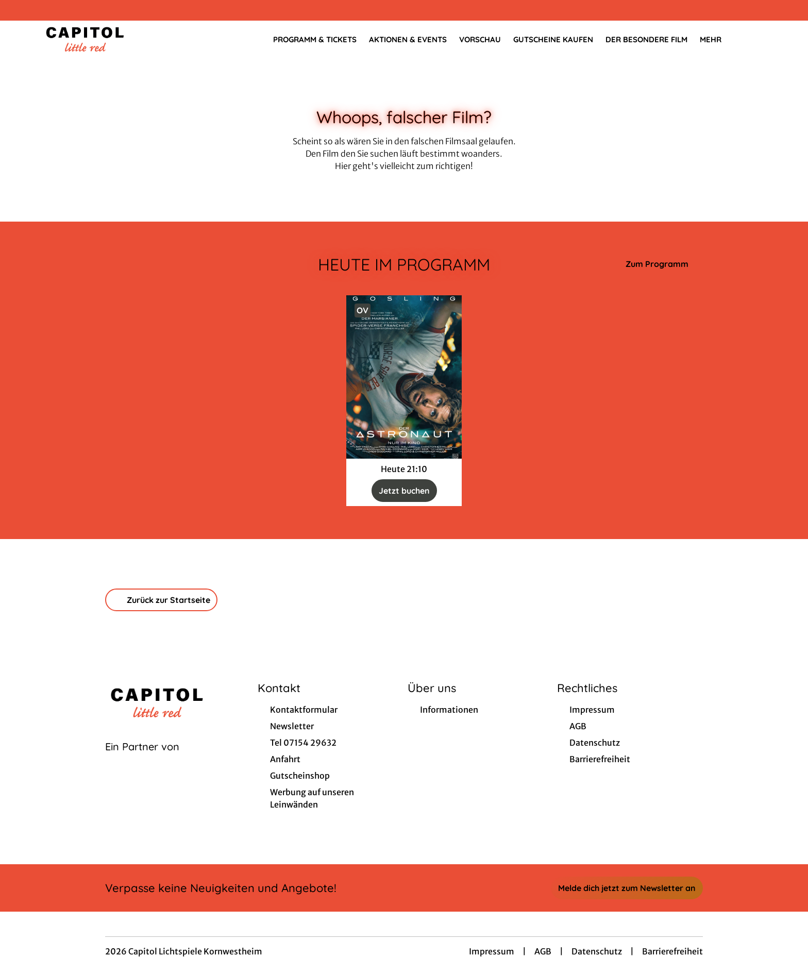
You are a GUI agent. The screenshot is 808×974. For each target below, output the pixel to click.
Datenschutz (596, 951)
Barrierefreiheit (672, 951)
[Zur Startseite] (113, 39)
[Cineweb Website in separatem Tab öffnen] (142, 759)
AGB (542, 951)
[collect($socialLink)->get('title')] (18, 10)
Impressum (491, 951)
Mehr (717, 40)
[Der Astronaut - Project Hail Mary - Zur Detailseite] (404, 377)
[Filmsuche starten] (756, 39)
